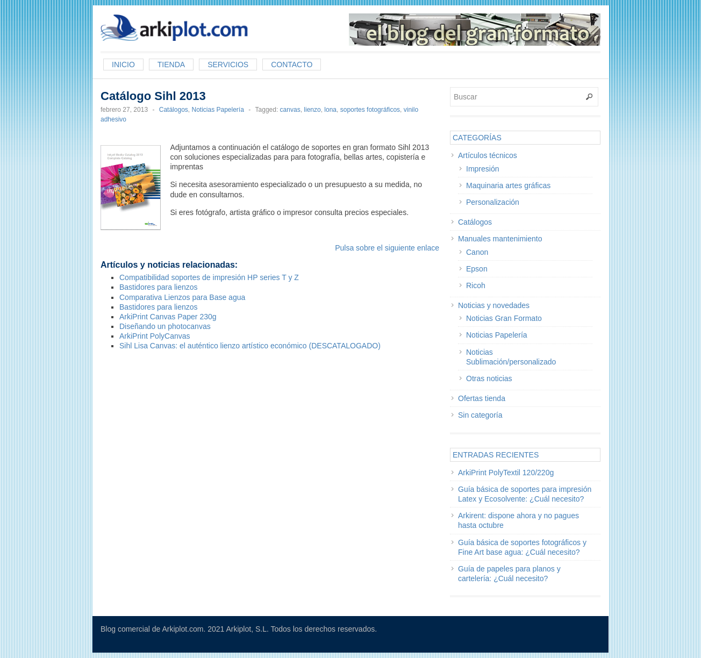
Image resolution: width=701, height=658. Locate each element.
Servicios (228, 64)
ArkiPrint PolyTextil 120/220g (506, 472)
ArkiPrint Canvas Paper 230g (168, 316)
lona (330, 109)
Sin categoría (480, 415)
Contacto (291, 64)
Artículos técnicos (487, 155)
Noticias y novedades (494, 305)
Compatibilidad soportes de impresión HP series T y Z (209, 277)
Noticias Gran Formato (504, 318)
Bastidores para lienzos (158, 287)
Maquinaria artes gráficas (508, 185)
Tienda (171, 64)
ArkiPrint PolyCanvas (154, 336)
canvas (290, 109)
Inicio (123, 64)
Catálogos (173, 109)
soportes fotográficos (370, 109)
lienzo (312, 109)
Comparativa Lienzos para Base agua (182, 297)
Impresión (482, 168)
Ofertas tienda (481, 398)
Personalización (492, 202)
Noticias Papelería (217, 109)
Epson (477, 268)
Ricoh (475, 285)
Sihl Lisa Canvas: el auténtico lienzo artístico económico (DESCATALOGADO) (250, 345)
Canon (477, 252)
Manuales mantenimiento (500, 238)
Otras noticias (489, 378)
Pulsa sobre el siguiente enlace (387, 248)
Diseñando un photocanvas (165, 326)
